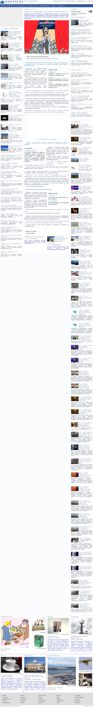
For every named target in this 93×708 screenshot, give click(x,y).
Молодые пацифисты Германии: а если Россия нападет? (79, 61)
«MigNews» (52, 72)
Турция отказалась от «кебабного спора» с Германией (79, 113)
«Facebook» (55, 58)
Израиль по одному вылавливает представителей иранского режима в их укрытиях (11, 173)
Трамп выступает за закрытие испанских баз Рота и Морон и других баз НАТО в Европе (15, 136)
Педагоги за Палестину (82, 72)
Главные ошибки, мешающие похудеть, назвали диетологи (85, 149)
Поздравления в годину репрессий (33, 236)
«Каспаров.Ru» (53, 201)
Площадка (41, 699)
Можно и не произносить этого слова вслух (10, 164)
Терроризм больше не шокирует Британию (9, 227)
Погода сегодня (42, 700)
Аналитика (5, 697)
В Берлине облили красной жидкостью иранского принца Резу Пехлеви (84, 373)
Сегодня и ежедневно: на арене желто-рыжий (80, 80)
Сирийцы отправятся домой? (14, 64)
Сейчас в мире (60, 700)
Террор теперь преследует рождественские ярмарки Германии (80, 96)
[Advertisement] (11, 17)
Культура (23, 697)
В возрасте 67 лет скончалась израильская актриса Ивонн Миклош (84, 210)
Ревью (58, 697)
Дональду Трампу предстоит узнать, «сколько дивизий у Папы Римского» (33, 676)
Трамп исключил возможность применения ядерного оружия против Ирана (85, 554)
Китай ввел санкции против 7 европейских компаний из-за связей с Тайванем (85, 474)
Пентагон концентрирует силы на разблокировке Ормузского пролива (11, 197)
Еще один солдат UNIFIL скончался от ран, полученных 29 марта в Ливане (85, 460)
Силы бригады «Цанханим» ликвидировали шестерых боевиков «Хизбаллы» (85, 540)
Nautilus (74, 686)
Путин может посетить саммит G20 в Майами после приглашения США (85, 502)
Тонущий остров (10, 220)
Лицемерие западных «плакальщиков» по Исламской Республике (11, 206)
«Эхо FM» (52, 195)
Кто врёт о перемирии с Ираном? (14, 55)
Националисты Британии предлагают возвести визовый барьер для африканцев (15, 33)
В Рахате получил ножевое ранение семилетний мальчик (85, 528)
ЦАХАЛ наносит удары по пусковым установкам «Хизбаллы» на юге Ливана (85, 285)
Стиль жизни (78, 695)
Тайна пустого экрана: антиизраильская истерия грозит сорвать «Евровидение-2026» (85, 188)
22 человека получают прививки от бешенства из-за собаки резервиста (85, 311)
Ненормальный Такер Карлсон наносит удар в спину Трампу (11, 155)
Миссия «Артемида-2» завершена (15, 74)
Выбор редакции (65, 634)
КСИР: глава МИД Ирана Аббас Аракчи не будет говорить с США (85, 433)
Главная (4, 695)
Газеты (4, 700)
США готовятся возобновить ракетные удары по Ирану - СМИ (85, 262)
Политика (41, 702)
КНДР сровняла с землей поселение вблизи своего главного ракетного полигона (15, 44)
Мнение (22, 702)
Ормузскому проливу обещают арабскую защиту (14, 106)
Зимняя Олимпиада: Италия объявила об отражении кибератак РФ (80, 30)
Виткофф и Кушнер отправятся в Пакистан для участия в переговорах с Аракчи (84, 446)
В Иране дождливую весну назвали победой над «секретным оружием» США (85, 224)
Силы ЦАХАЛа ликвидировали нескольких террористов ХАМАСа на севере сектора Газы (85, 175)
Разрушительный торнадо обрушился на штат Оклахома (85, 592)
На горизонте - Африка (55, 687)
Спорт (58, 702)
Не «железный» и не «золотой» (15, 146)
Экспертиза (77, 702)
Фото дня (77, 699)
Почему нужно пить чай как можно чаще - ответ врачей (85, 138)
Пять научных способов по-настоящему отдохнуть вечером (85, 166)
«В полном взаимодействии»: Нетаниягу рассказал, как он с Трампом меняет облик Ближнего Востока (81, 582)
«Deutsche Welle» (30, 233)
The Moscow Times (34, 238)
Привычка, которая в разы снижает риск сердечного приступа (85, 198)
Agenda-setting (52, 636)
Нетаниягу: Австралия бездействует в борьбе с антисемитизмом (81, 46)
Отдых (40, 697)
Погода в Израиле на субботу (84, 159)
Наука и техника (42, 695)
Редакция (59, 699)
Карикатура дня (6, 702)
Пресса (58, 695)
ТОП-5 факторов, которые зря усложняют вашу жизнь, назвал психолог (85, 251)
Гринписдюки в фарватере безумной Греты (79, 636)
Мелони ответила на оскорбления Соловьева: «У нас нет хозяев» (85, 347)
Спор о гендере (81, 53)
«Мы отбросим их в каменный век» (15, 116)
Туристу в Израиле (79, 697)
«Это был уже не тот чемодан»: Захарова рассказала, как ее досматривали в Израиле (85, 337)
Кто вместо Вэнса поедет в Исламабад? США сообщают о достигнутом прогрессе (85, 424)
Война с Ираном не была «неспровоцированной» (10, 189)
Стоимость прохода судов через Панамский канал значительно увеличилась (85, 605)
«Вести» (51, 77)
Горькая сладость (6, 675)
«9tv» (50, 82)
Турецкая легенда (30, 150)
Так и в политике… (6, 648)
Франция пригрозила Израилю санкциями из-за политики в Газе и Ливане (85, 126)
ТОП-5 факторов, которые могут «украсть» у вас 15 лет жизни (85, 298)
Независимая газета (57, 244)
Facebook (27, 647)
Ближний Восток (6, 699)
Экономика (77, 700)
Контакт (22, 695)
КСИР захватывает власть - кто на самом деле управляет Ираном (85, 273)
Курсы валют (24, 699)
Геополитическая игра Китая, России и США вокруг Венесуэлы (81, 38)
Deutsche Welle (65, 54)
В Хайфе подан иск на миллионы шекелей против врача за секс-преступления (85, 398)
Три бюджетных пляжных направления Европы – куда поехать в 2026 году (85, 238)
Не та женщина (10, 213)
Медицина (23, 700)
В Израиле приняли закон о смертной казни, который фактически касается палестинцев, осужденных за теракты (11, 95)
